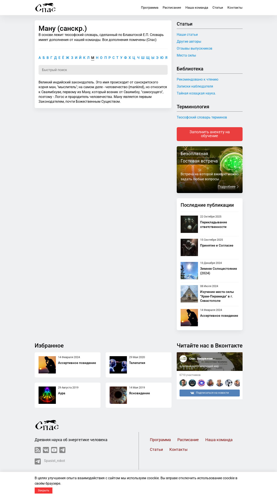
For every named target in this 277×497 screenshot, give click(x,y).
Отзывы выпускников (194, 48)
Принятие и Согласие (216, 245)
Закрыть (43, 490)
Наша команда (196, 8)
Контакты (235, 8)
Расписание (172, 8)
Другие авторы (189, 41)
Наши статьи (187, 34)
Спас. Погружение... (202, 358)
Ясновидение (139, 393)
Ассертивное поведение (219, 316)
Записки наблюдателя (195, 86)
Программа (149, 8)
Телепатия (137, 363)
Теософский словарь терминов (202, 117)
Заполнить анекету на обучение (210, 134)
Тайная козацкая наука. (196, 93)
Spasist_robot (50, 461)
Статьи (217, 8)
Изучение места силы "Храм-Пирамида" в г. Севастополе (217, 296)
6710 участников (190, 375)
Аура (61, 393)
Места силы (186, 55)
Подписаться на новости (209, 393)
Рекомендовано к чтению (197, 79)
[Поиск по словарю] (103, 70)
